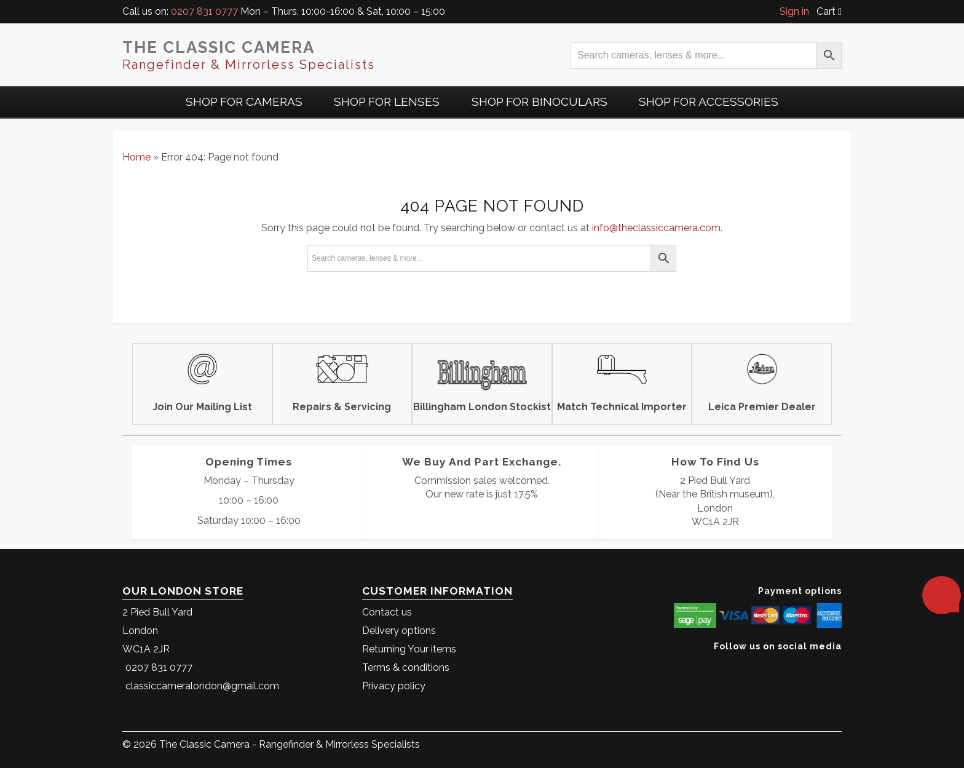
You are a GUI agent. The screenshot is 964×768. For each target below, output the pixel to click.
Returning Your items (409, 649)
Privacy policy (393, 686)
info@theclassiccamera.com (656, 228)
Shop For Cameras (244, 101)
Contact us (387, 612)
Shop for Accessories (708, 101)
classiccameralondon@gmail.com (202, 686)
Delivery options (399, 630)
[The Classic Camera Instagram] (840, 665)
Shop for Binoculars (539, 101)
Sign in (794, 11)
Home (136, 157)
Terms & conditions (405, 667)
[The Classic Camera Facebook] (837, 665)
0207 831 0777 (204, 11)
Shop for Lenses (387, 101)
